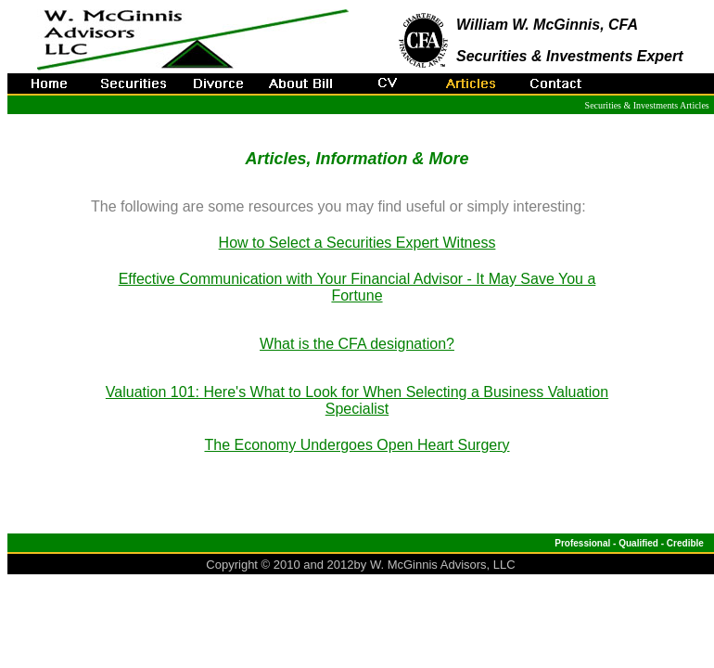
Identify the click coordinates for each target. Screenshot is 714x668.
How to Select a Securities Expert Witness (357, 242)
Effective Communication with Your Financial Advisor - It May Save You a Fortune (357, 287)
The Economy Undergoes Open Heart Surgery (356, 445)
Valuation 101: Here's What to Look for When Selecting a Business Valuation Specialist (357, 400)
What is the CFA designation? (357, 344)
